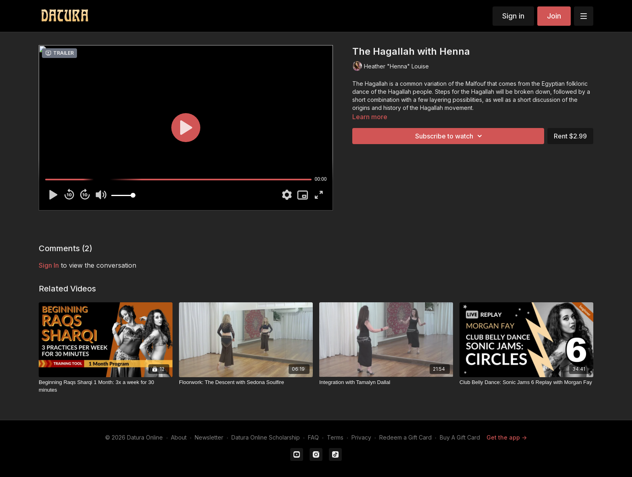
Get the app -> (506, 437)
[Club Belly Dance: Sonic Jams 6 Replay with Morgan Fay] (526, 382)
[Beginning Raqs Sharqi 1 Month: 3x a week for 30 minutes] (106, 386)
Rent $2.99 (570, 136)
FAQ (313, 437)
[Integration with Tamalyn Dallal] (386, 382)
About (179, 437)
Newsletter (209, 437)
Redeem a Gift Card (405, 437)
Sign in (513, 16)
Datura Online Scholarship (265, 437)
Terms (335, 437)
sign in (49, 265)
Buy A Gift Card (460, 437)
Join (554, 16)
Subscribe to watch (449, 136)
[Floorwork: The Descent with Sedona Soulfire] (246, 382)
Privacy (361, 437)
